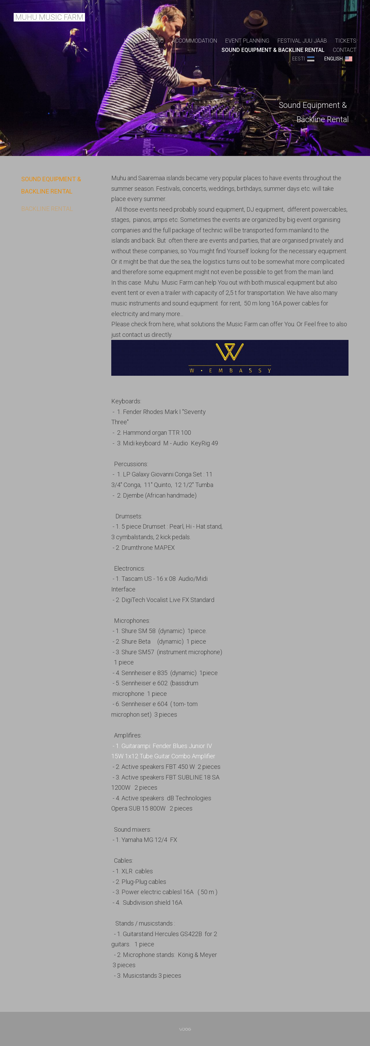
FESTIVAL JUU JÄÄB (302, 41)
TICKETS (345, 41)
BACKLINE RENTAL (47, 208)
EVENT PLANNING (247, 41)
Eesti (298, 58)
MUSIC (155, 41)
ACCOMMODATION (194, 41)
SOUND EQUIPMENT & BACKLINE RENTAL (273, 50)
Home (131, 41)
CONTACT (344, 50)
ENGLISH (333, 58)
